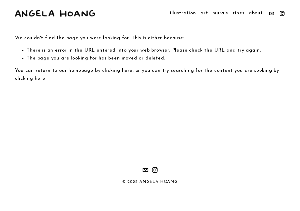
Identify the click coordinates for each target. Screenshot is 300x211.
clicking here (117, 70)
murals (220, 13)
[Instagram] (282, 13)
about (256, 13)
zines (238, 13)
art (204, 13)
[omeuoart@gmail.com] (272, 13)
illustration (183, 13)
